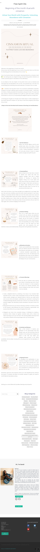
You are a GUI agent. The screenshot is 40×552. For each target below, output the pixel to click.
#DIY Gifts (34, 423)
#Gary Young (30, 446)
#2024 (23, 399)
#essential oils (30, 431)
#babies (26, 401)
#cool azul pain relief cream (30, 421)
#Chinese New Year (30, 413)
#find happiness (25, 444)
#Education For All (30, 425)
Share (20, 20)
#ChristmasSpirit (33, 417)
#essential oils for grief (30, 433)
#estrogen (35, 438)
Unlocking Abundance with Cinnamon (28, 25)
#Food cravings (34, 444)
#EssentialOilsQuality (27, 438)
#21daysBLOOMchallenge (32, 399)
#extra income (25, 442)
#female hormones (33, 442)
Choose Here (19, 496)
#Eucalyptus (27, 440)
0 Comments (20, 27)
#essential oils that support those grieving (29, 436)
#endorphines (35, 427)
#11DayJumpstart (26, 396)
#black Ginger (33, 403)
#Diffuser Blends (27, 423)
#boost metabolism (29, 407)
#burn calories (30, 411)
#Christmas (25, 417)
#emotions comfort (26, 427)
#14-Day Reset (34, 396)
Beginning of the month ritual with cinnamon (13, 24)
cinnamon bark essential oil (27, 24)
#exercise (33, 440)
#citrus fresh (33, 419)
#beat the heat (32, 401)
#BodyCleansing (26, 405)
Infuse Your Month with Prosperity (14, 25)
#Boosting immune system (30, 409)
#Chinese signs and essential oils (29, 415)
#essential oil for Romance (30, 429)
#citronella (26, 419)
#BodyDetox (34, 405)
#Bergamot (26, 403)
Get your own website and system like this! (8, 548)
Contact (18, 506)
